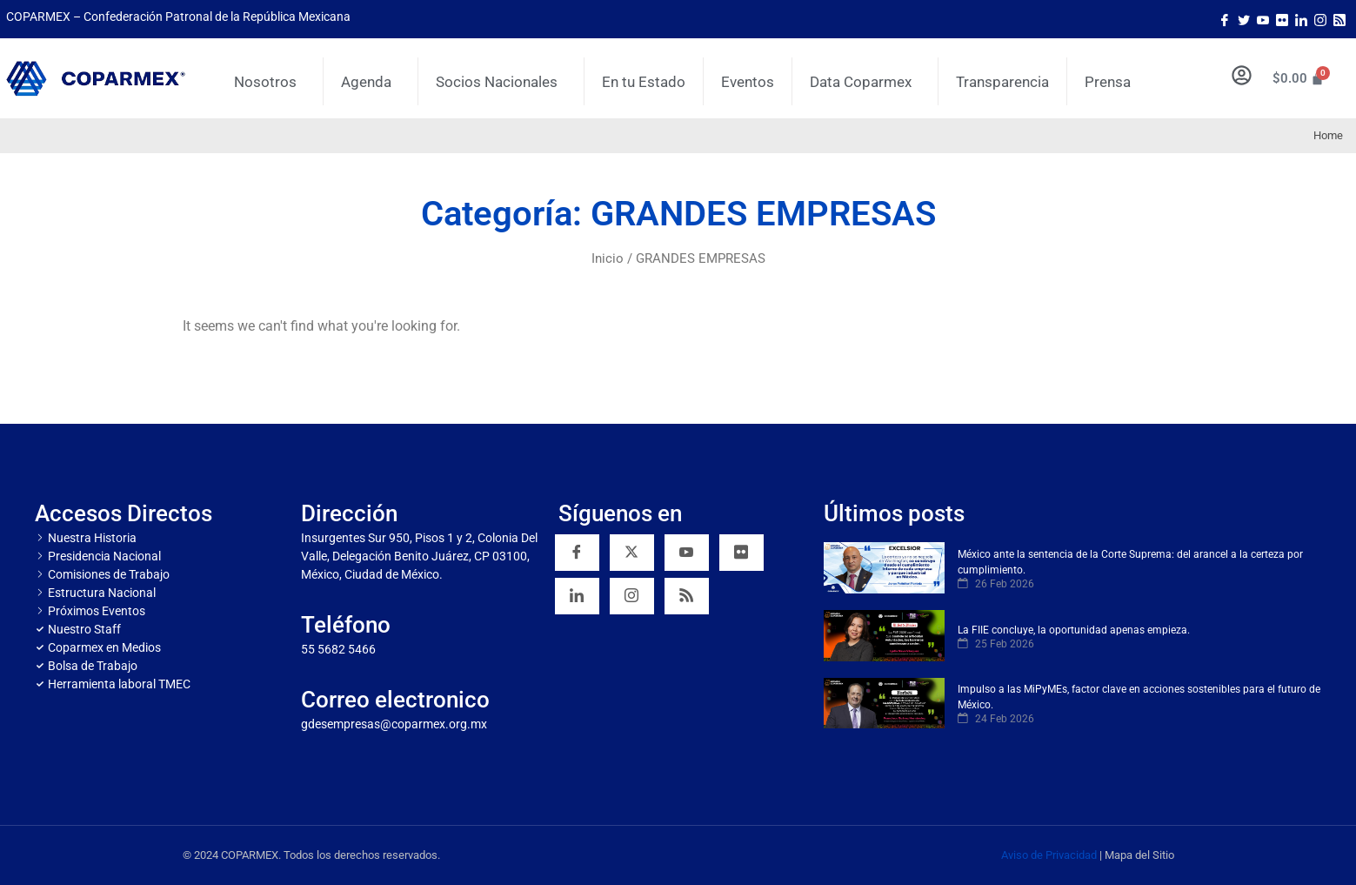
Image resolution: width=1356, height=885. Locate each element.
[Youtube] (1263, 19)
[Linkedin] (577, 596)
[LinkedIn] (1301, 19)
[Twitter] (1244, 19)
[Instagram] (1320, 19)
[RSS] (687, 596)
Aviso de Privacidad (1049, 855)
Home (1328, 135)
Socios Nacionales (501, 82)
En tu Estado (643, 82)
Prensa (1108, 82)
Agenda (370, 82)
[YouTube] (687, 552)
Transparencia (1002, 82)
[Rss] (1339, 19)
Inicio (607, 258)
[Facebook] (1224, 19)
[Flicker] (1282, 19)
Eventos (747, 82)
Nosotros (269, 82)
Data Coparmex (865, 82)
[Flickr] (741, 552)
